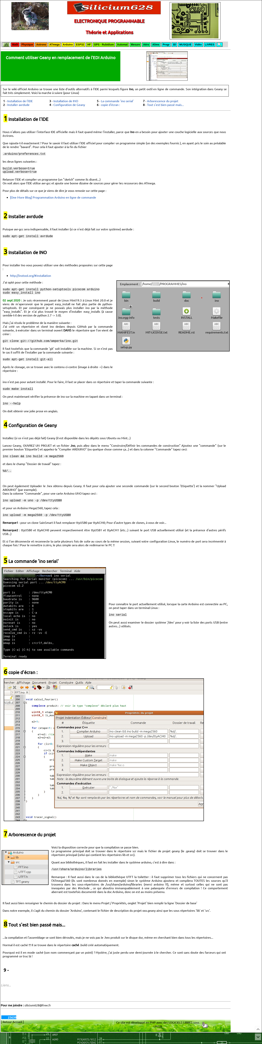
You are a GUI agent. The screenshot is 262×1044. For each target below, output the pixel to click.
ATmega (55, 44)
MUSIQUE (185, 44)
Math (15, 44)
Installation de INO (65, 101)
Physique (27, 44)
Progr (166, 44)
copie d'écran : (110, 104)
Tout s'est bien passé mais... (165, 104)
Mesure (135, 44)
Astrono (41, 44)
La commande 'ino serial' (117, 101)
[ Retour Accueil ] (12, 1033)
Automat (122, 44)
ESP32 (80, 44)
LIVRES (210, 44)
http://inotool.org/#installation (30, 278)
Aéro (146, 44)
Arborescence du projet (162, 101)
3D (174, 44)
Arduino (68, 44)
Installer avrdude (18, 104)
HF (89, 44)
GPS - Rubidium (104, 44)
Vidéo (198, 44)
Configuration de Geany (69, 104)
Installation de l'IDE (20, 101)
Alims (155, 44)
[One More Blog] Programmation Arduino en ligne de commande (53, 199)
